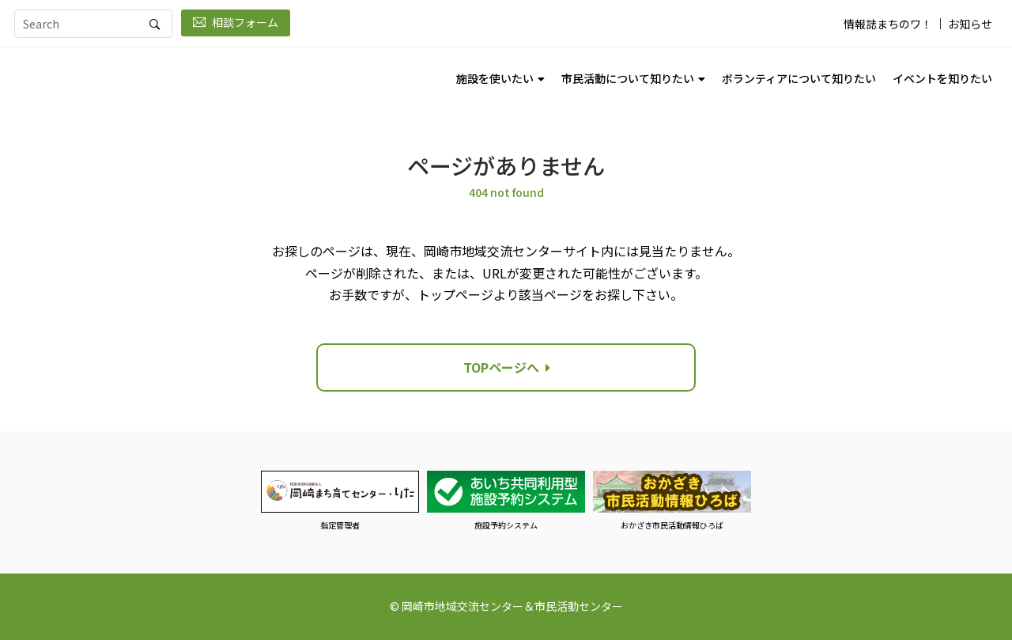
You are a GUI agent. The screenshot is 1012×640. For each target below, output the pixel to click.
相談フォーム (235, 22)
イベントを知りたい (942, 78)
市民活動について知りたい (627, 78)
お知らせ (970, 24)
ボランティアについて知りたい (799, 78)
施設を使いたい (495, 78)
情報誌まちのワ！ (888, 24)
